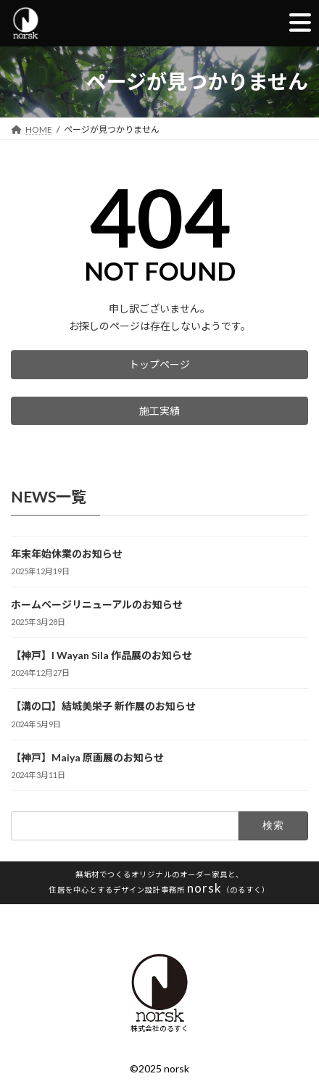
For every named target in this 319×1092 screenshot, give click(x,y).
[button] (159, 364)
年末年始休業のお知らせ (67, 553)
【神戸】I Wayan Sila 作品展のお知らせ (101, 656)
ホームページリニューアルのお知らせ (97, 605)
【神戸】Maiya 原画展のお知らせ (87, 757)
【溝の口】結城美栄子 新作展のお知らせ (103, 706)
